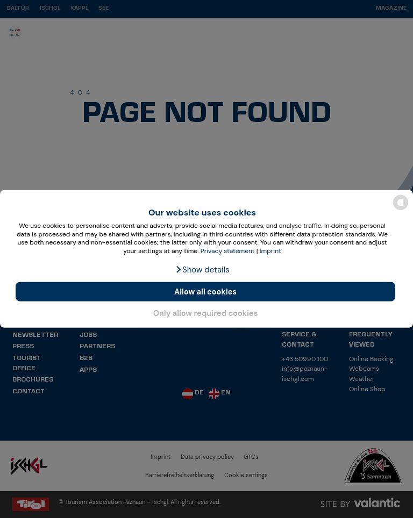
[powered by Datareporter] (400, 209)
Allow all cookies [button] (205, 292)
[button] (202, 269)
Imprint (270, 251)
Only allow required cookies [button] (205, 313)
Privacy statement (228, 251)
